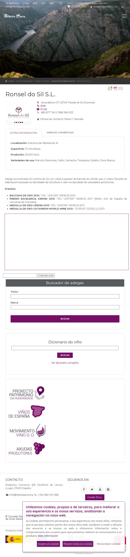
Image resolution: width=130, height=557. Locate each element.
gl (122, 7)
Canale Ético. (94, 497)
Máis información (48, 535)
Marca (14, 302)
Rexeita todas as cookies (78, 543)
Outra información (23, 132)
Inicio (11, 81)
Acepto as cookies (48, 543)
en (70, 10)
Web (41, 105)
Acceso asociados (100, 7)
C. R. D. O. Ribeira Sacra (17, 15)
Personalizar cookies (108, 543)
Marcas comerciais (60, 132)
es (116, 7)
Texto (14, 291)
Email (42, 109)
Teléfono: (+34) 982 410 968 (29, 3)
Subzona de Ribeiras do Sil (63, 81)
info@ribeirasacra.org (21, 494)
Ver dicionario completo (65, 362)
